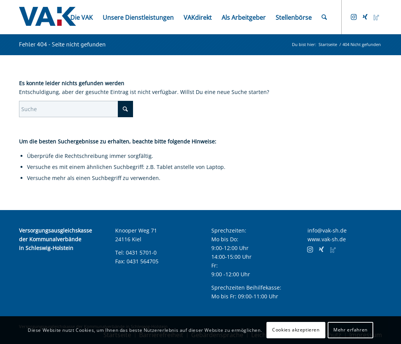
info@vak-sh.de (327, 230)
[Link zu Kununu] (376, 16)
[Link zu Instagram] (353, 16)
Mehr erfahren (350, 329)
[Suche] (324, 17)
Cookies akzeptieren (295, 329)
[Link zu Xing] (365, 16)
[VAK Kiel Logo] (47, 17)
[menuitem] (81, 17)
